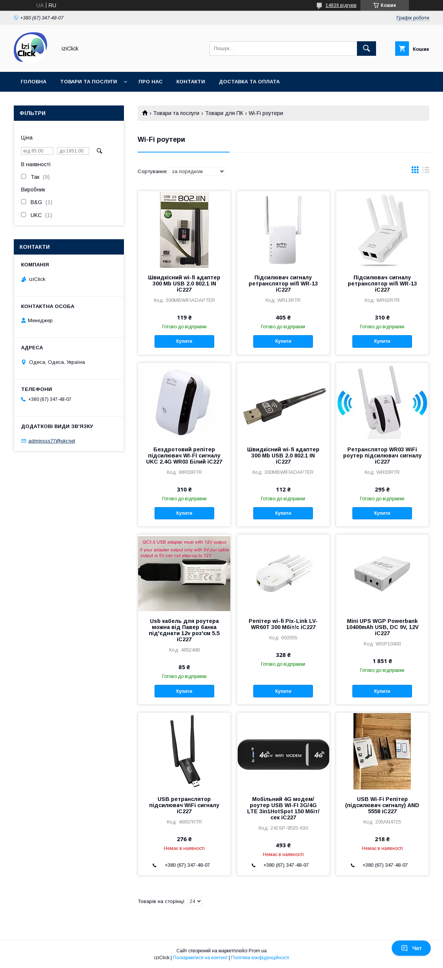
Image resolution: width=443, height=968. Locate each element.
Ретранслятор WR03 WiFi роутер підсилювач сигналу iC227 (382, 455)
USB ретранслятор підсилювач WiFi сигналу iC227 (184, 805)
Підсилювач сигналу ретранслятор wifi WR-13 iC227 (283, 283)
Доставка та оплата (249, 81)
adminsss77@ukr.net (51, 441)
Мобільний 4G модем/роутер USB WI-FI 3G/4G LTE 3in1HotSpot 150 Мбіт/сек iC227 (283, 808)
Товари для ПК (224, 113)
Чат (411, 948)
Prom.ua (258, 950)
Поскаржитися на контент (200, 957)
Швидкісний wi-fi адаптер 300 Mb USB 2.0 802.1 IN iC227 (184, 283)
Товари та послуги (88, 81)
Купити (184, 341)
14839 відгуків (341, 5)
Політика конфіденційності (260, 957)
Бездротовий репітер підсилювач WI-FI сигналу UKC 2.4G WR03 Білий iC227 (184, 455)
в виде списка (425, 171)
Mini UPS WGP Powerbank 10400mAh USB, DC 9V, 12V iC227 (382, 627)
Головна (33, 81)
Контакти (190, 81)
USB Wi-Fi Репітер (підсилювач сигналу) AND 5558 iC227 (382, 805)
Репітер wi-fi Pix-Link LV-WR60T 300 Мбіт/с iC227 (283, 624)
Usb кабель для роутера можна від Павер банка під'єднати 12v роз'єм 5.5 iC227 (184, 630)
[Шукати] (366, 48)
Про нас (150, 81)
